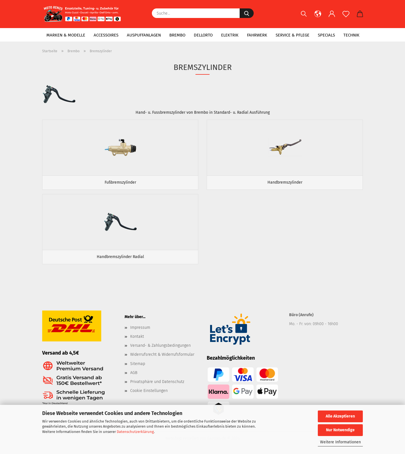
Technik (351, 35)
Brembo (177, 35)
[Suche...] (247, 13)
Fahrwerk (257, 35)
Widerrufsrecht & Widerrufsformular (162, 354)
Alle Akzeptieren (340, 416)
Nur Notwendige (340, 430)
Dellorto (203, 35)
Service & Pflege (292, 35)
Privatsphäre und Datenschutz (157, 381)
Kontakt (137, 336)
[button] (318, 16)
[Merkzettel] (346, 16)
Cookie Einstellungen (149, 390)
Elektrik (229, 35)
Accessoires (106, 35)
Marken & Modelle (65, 35)
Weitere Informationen (340, 442)
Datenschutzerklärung (135, 432)
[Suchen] (304, 16)
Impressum (140, 327)
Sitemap (137, 363)
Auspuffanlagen (144, 35)
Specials (326, 35)
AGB (133, 372)
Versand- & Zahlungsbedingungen (160, 345)
